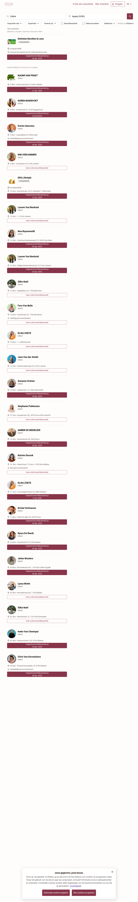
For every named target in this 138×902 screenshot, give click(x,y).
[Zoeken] (130, 16)
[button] (112, 871)
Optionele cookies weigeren (56, 892)
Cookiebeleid (75, 886)
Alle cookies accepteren (83, 892)
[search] (35, 16)
